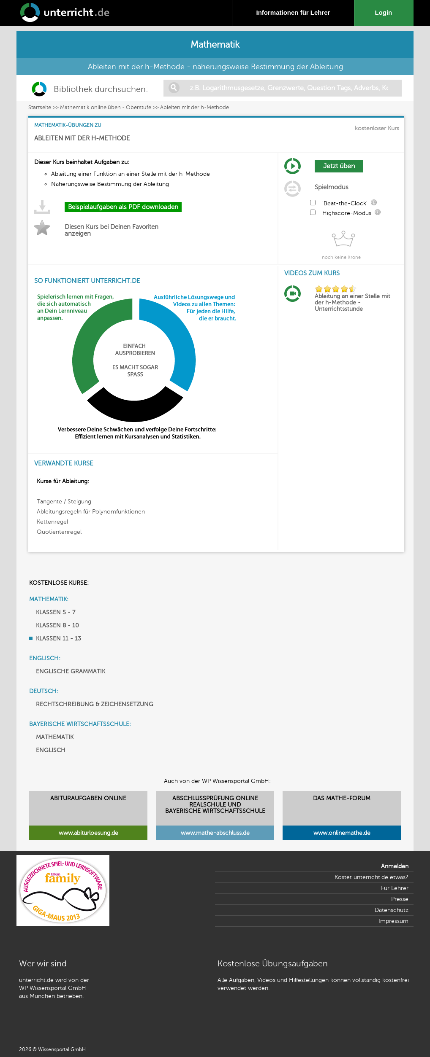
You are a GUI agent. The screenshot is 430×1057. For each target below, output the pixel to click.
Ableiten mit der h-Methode (194, 107)
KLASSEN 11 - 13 (58, 638)
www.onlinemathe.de (341, 833)
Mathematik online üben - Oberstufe (105, 107)
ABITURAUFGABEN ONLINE (88, 798)
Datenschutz (391, 910)
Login (385, 12)
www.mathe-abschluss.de (215, 833)
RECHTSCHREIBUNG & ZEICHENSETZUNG (94, 704)
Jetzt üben (339, 166)
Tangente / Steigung (64, 501)
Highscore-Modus (346, 213)
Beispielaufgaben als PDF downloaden (123, 207)
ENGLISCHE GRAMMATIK (70, 671)
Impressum (393, 921)
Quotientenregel (59, 532)
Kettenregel (52, 522)
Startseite (39, 107)
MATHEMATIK (54, 737)
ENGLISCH (50, 750)
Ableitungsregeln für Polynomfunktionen (91, 511)
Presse (399, 899)
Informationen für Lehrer (293, 12)
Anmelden (394, 866)
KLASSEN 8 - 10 (57, 625)
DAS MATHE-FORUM (341, 798)
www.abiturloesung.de (88, 833)
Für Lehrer (394, 888)
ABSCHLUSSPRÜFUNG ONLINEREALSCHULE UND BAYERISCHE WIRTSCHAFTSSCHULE (215, 804)
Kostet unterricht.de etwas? (371, 877)
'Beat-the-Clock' (345, 203)
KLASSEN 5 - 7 (55, 612)
